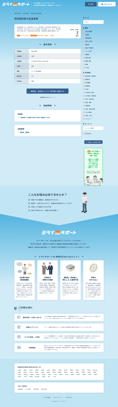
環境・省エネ (89, 115)
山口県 (55, 374)
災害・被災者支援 (90, 109)
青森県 (25, 370)
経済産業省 (20, 389)
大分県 (25, 376)
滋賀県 (77, 372)
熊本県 (19, 376)
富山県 (25, 372)
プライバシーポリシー (58, 397)
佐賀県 (89, 374)
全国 (32, 76)
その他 (87, 68)
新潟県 (19, 372)
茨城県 (59, 370)
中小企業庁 (28, 389)
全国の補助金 (26, 13)
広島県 (49, 374)
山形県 (48, 370)
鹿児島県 (37, 376)
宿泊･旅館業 (88, 31)
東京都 (88, 370)
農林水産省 (44, 389)
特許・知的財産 (89, 99)
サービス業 (88, 51)
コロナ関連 (88, 112)
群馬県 (71, 370)
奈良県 (19, 374)
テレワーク (88, 119)
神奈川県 (95, 370)
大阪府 (88, 372)
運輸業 (87, 54)
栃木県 (65, 370)
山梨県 (42, 372)
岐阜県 (54, 372)
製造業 (87, 35)
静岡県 (59, 372)
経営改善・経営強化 (90, 76)
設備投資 (87, 86)
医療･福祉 (88, 58)
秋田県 (42, 370)
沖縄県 (43, 376)
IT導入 (87, 89)
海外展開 (87, 82)
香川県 (66, 374)
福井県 (36, 372)
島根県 (37, 374)
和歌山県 (26, 374)
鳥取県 (32, 374)
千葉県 (83, 370)
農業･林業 (88, 61)
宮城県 (36, 370)
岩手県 (30, 370)
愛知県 (65, 372)
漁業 (86, 64)
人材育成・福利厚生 (90, 96)
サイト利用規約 (46, 397)
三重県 (71, 372)
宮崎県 (30, 376)
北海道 (19, 370)
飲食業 (87, 44)
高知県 (78, 374)
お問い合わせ (69, 397)
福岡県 (84, 374)
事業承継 (87, 106)
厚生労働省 (36, 389)
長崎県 (95, 374)
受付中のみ (88, 133)
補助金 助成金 (17, 13)
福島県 (54, 370)
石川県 (30, 372)
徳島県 (60, 374)
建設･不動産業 (89, 48)
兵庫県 (94, 372)
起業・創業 (88, 102)
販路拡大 (87, 79)
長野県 (48, 372)
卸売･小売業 (88, 41)
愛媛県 (72, 374)
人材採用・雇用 (89, 92)
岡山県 (43, 374)
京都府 (83, 372)
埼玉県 (77, 370)
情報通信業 (88, 38)
